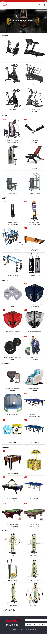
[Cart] (44, 4)
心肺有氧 (4, 35)
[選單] (39, 4)
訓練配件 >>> (6, 280)
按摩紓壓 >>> (6, 363)
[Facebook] (43, 1)
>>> (8, 35)
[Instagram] (45, 1)
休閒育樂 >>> (6, 447)
